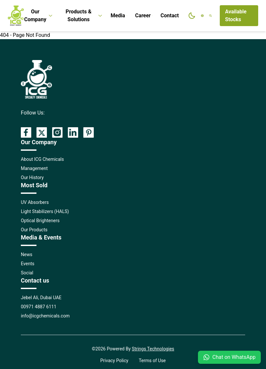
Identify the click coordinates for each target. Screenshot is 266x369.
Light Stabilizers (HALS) (45, 211)
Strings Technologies (153, 348)
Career (144, 15)
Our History (32, 177)
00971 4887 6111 (38, 306)
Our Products (34, 229)
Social (27, 272)
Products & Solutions (84, 15)
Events (27, 263)
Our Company (38, 15)
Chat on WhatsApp (229, 357)
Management (34, 168)
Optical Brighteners (40, 220)
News (26, 254)
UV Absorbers (35, 202)
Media (119, 15)
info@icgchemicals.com (45, 315)
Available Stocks (235, 15)
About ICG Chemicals (42, 159)
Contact (170, 15)
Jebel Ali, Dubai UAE (41, 297)
